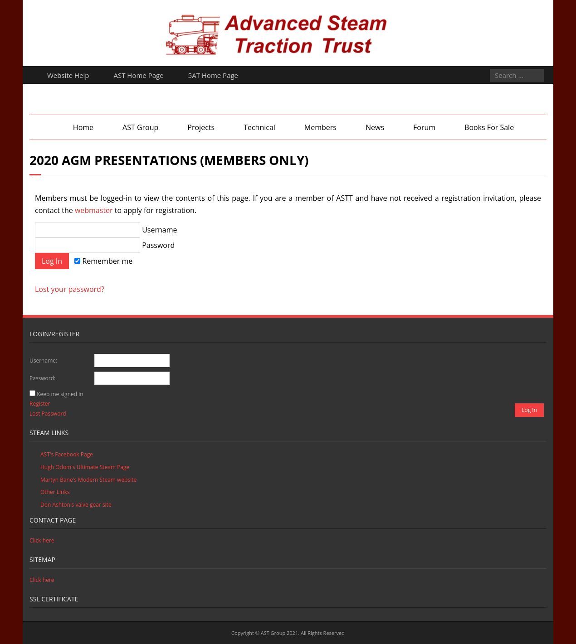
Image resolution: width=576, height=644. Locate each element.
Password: (42, 378)
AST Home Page (139, 75)
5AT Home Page (213, 75)
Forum (424, 127)
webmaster (94, 210)
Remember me (103, 261)
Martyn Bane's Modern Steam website (88, 480)
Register (39, 403)
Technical (259, 127)
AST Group (140, 127)
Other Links (54, 492)
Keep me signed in (60, 394)
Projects (201, 127)
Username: (43, 360)
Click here (41, 540)
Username (106, 230)
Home (83, 127)
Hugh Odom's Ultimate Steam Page (84, 467)
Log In (529, 410)
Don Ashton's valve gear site (76, 504)
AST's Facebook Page (66, 454)
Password (105, 245)
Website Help (68, 75)
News (375, 127)
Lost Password (47, 413)
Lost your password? (69, 289)
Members (320, 127)
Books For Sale (489, 127)
